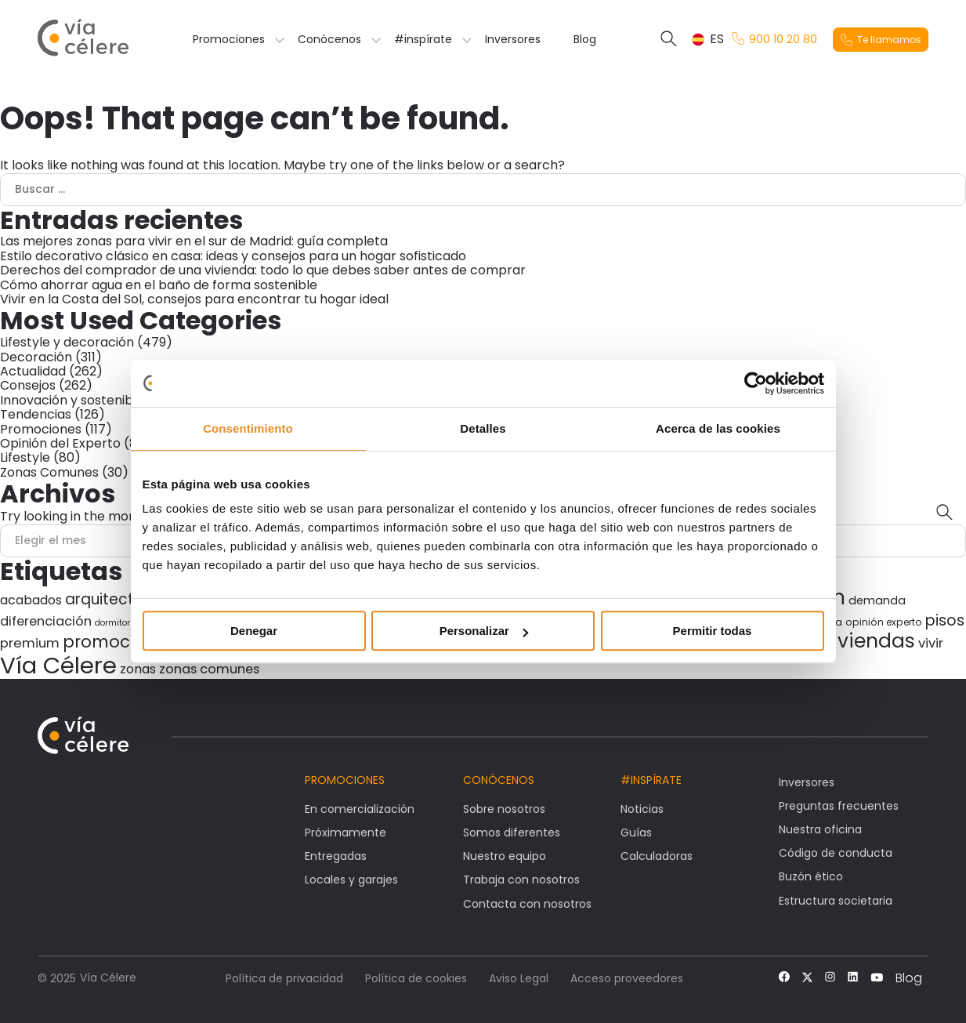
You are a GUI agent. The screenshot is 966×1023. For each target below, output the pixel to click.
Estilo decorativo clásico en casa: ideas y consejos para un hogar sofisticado (233, 256)
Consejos (28, 385)
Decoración (36, 357)
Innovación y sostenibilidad (82, 400)
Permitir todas (712, 630)
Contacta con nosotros (527, 904)
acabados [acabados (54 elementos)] (31, 600)
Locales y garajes (351, 879)
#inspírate (423, 39)
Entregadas (336, 856)
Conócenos (329, 39)
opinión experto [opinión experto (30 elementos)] (883, 622)
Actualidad (33, 371)
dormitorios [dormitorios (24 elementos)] (118, 623)
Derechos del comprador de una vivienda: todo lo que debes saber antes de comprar (263, 270)
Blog (584, 39)
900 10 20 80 (774, 39)
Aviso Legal (518, 978)
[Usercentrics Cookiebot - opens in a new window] (755, 383)
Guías (636, 832)
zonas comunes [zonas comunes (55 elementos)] (209, 669)
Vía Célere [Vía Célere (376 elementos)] (58, 665)
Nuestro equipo (504, 856)
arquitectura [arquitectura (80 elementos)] (111, 599)
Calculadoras (656, 856)
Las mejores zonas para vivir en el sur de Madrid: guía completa (194, 241)
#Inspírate (651, 780)
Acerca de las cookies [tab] (718, 428)
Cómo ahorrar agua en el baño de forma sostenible (158, 285)
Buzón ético (811, 876)
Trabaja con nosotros (521, 879)
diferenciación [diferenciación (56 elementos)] (46, 621)
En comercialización (359, 809)
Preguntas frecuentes (839, 806)
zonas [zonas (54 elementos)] (138, 669)
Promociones (229, 39)
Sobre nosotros (504, 809)
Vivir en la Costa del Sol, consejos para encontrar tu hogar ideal (194, 299)
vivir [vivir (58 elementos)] (930, 643)
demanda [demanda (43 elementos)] (877, 600)
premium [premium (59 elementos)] (30, 642)
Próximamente (345, 832)
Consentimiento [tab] (248, 428)
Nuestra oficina (820, 829)
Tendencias (35, 414)
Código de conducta (835, 853)
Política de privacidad (284, 978)
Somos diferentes (511, 832)
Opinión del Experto (60, 443)
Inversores (513, 39)
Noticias (642, 809)
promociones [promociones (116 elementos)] (119, 641)
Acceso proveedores (626, 978)
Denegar (253, 630)
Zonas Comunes (49, 472)
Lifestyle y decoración (67, 342)
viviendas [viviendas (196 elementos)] (868, 641)
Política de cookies (416, 978)
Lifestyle (25, 457)
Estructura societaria (835, 900)
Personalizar (484, 630)
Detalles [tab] (482, 428)
